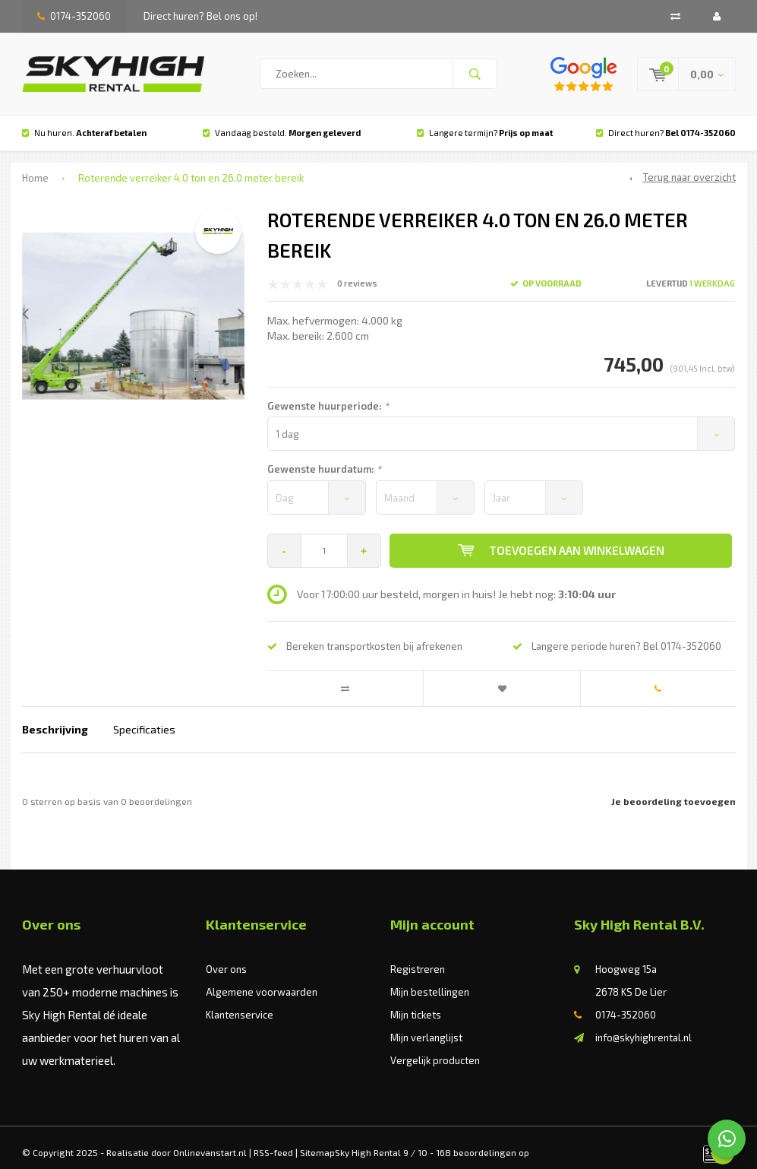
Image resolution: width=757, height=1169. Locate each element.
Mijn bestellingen (429, 980)
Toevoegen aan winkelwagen (561, 539)
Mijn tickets (415, 1003)
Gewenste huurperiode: (328, 394)
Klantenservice (239, 1003)
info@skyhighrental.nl (643, 1026)
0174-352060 (74, 16)
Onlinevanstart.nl (210, 1141)
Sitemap (317, 1141)
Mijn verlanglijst (426, 1026)
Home (35, 167)
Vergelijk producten (435, 1049)
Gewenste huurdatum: (324, 457)
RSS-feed (273, 1141)
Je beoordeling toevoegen (673, 790)
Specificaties (144, 718)
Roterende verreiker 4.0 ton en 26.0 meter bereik (191, 167)
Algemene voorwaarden (261, 980)
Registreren (417, 958)
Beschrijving (55, 718)
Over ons (226, 958)
